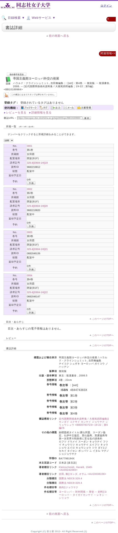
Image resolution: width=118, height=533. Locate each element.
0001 (29, 146)
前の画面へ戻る (59, 35)
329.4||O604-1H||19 (37, 162)
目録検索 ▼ (13, 17)
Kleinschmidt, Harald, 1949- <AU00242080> (76, 468)
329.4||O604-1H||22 (37, 292)
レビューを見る (16, 112)
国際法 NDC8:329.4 (70, 478)
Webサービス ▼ (41, 17)
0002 (29, 189)
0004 (29, 275)
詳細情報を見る (41, 112)
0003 (29, 232)
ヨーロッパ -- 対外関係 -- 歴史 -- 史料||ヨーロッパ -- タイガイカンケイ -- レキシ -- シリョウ (83, 494)
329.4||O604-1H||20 (37, 206)
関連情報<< (108, 53)
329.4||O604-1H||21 (37, 249)
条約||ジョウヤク (68, 487)
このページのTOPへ (103, 319)
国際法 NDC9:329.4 (70, 482)
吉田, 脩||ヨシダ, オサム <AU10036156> (82, 474)
